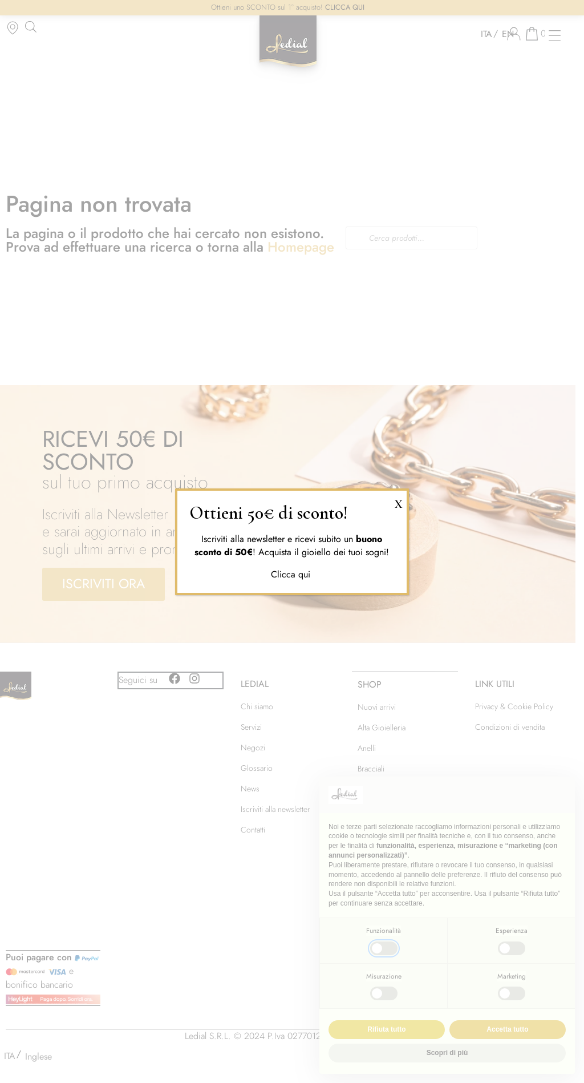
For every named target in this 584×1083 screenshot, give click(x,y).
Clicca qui (292, 574)
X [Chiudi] (399, 502)
